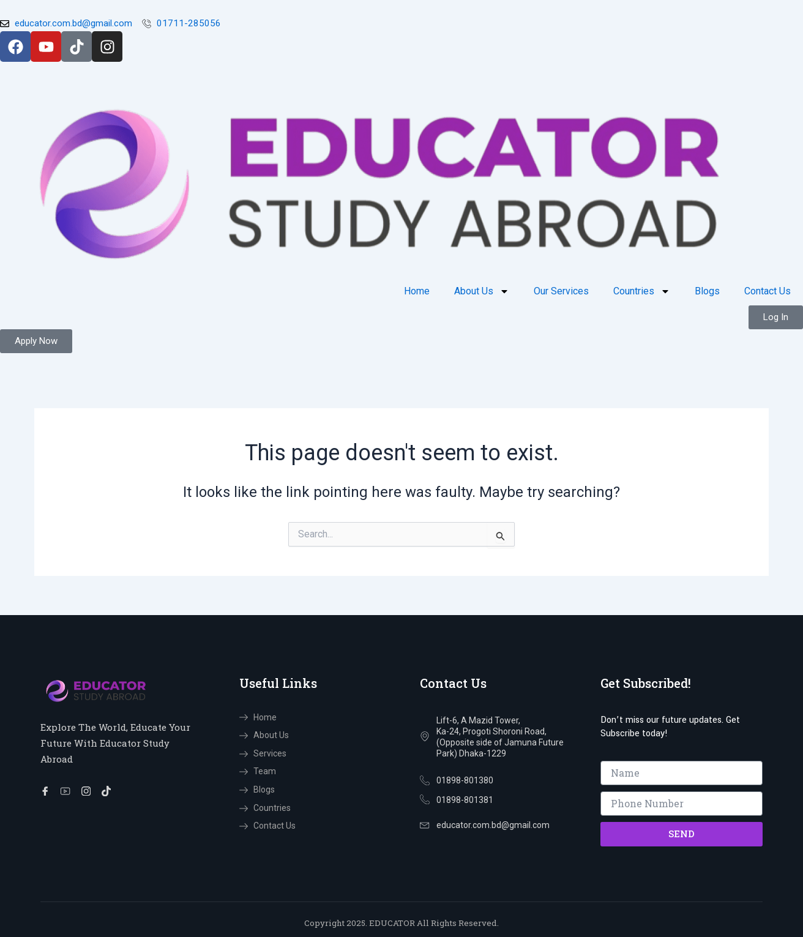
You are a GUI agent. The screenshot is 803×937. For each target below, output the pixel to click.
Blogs (707, 291)
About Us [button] (481, 292)
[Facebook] (47, 791)
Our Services (561, 291)
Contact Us (767, 291)
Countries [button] (641, 292)
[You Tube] (68, 791)
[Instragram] (88, 791)
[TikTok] (109, 791)
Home (417, 291)
